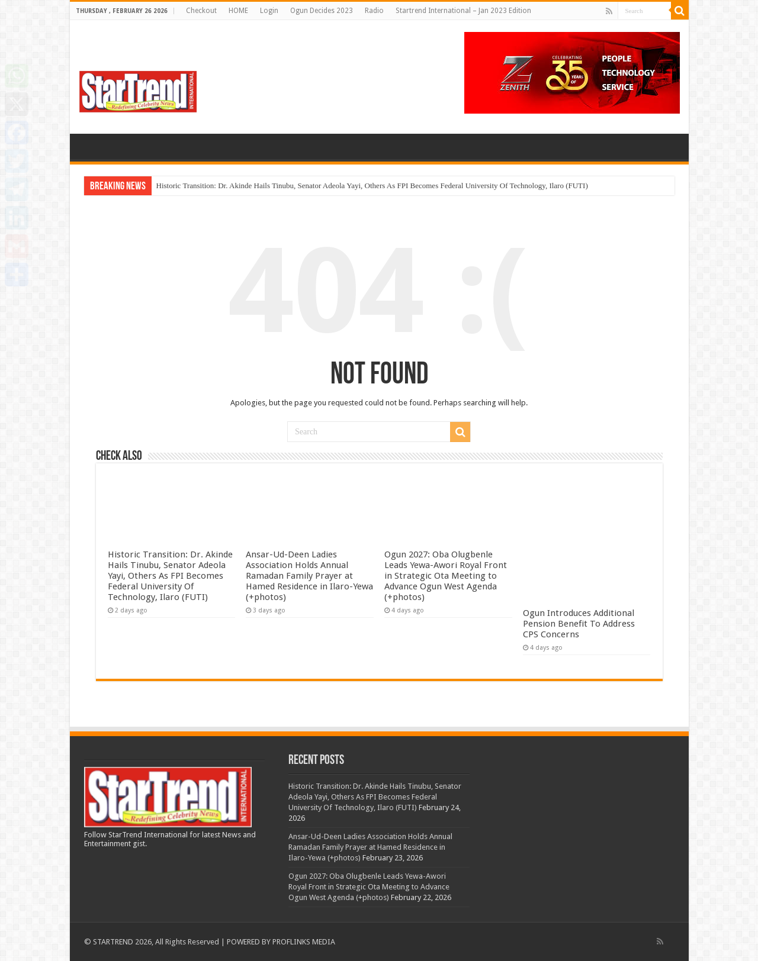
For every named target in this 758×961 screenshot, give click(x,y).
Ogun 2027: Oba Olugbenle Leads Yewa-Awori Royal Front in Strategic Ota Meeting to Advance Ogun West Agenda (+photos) (445, 575)
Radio (374, 11)
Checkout (201, 11)
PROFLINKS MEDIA (303, 941)
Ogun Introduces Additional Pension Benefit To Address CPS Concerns (579, 624)
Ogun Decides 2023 (321, 11)
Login (269, 11)
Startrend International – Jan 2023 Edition (463, 11)
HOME (238, 11)
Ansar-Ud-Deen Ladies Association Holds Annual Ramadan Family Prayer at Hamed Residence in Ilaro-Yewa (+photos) (309, 575)
